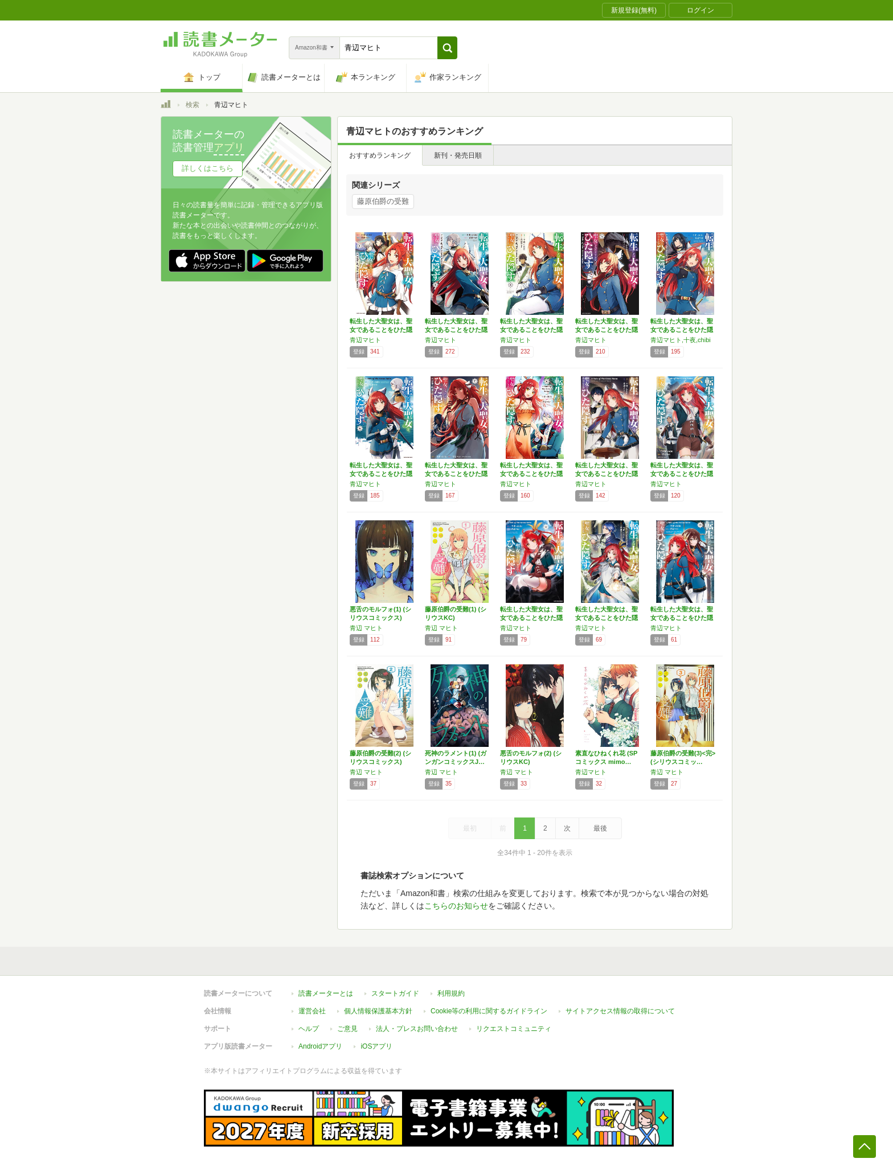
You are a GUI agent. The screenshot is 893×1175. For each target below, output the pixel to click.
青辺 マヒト (366, 628)
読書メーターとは (325, 993)
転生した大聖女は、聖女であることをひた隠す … (381, 330)
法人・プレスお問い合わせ (417, 1028)
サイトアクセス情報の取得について (620, 1011)
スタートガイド (395, 993)
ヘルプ (308, 1028)
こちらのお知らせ (456, 905)
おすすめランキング (380, 155)
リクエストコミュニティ (513, 1028)
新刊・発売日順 (458, 155)
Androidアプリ (320, 1046)
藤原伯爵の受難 (383, 201)
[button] (447, 47)
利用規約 (451, 993)
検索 (192, 105)
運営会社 (312, 1011)
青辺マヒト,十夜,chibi (680, 339)
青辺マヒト (365, 339)
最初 (470, 828)
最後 (600, 828)
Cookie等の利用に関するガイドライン (489, 1011)
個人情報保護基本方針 (378, 1011)
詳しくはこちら (208, 168)
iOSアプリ (376, 1046)
